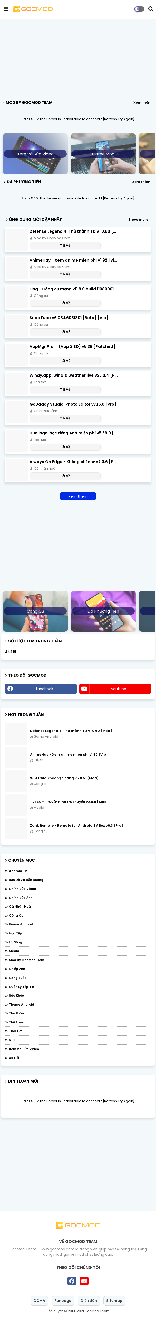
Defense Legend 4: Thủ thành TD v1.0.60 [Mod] (74, 231)
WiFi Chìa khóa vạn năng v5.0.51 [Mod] (64, 778)
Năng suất (17, 978)
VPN (12, 1040)
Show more (138, 219)
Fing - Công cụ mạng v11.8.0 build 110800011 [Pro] (74, 289)
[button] (151, 9)
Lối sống (15, 942)
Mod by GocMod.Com (26, 960)
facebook (44, 688)
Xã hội (14, 1058)
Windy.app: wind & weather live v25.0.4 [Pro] (74, 375)
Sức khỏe (16, 995)
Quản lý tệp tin (21, 987)
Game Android (21, 924)
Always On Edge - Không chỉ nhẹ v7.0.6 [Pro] (74, 461)
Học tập (15, 933)
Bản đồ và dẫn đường (26, 880)
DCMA (39, 1300)
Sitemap (114, 1300)
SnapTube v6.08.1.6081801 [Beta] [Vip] (69, 317)
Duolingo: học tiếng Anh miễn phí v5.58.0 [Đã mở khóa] (74, 433)
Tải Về (65, 245)
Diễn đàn (89, 1300)
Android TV (18, 871)
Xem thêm (142, 102)
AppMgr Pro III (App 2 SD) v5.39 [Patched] (72, 346)
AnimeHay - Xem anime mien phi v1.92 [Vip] (74, 260)
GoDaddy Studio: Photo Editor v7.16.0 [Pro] (73, 404)
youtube (118, 688)
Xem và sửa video (35, 154)
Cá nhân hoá (20, 906)
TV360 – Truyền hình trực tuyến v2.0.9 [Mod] (69, 802)
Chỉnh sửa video (22, 889)
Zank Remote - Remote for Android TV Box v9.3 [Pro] (76, 825)
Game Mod (103, 154)
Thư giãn (16, 1013)
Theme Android (21, 1004)
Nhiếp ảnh (17, 969)
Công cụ (35, 611)
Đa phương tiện (103, 611)
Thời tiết (16, 1031)
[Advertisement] (78, 58)
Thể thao (16, 1022)
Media (14, 951)
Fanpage (62, 1300)
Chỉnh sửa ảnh (21, 898)
